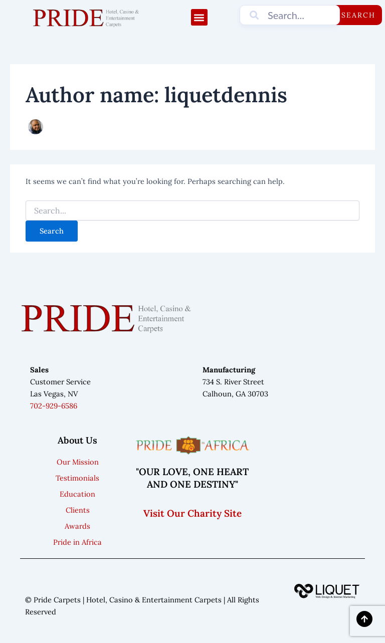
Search (358, 15)
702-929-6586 (53, 405)
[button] (199, 17)
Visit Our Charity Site (192, 513)
